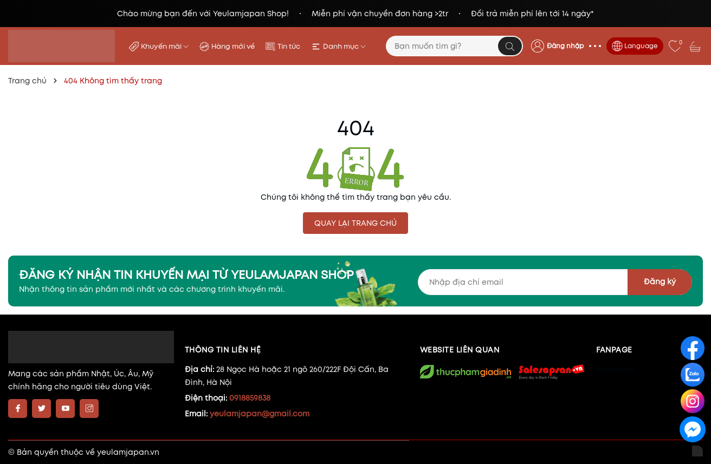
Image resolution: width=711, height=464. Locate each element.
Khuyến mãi (165, 46)
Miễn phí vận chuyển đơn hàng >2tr (380, 13)
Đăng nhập (565, 45)
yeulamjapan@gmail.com (259, 413)
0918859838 (249, 398)
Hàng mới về (233, 46)
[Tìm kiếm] (510, 46)
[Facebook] (17, 408)
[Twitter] (41, 408)
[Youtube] (65, 408)
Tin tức (288, 46)
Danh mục (344, 46)
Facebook (615, 369)
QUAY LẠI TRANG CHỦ (355, 223)
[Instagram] (89, 408)
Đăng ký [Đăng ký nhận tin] (660, 281)
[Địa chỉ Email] (555, 282)
